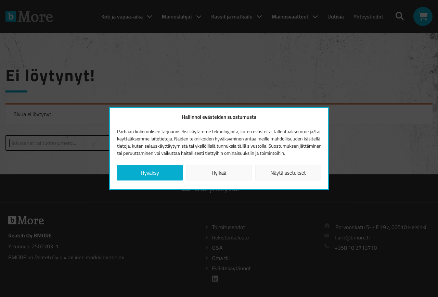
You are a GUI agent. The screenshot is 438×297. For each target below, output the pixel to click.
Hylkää (218, 172)
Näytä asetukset (288, 172)
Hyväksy (150, 172)
